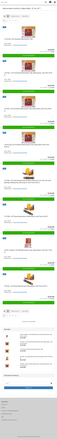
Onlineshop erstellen (22, 436)
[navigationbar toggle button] (54, 2)
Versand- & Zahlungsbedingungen (10, 410)
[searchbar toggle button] (45, 2)
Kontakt (3, 407)
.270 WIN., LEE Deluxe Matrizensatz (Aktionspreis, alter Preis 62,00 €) (26, 216)
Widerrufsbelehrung (6, 413)
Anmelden (28, 387)
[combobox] (15, 16)
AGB (2, 417)
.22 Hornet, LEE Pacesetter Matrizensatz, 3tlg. (18, 39)
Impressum (4, 404)
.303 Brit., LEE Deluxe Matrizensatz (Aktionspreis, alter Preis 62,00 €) (25, 286)
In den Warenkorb (28, 55)
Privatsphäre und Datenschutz (9, 420)
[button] (4, 16)
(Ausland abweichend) (21, 45)
